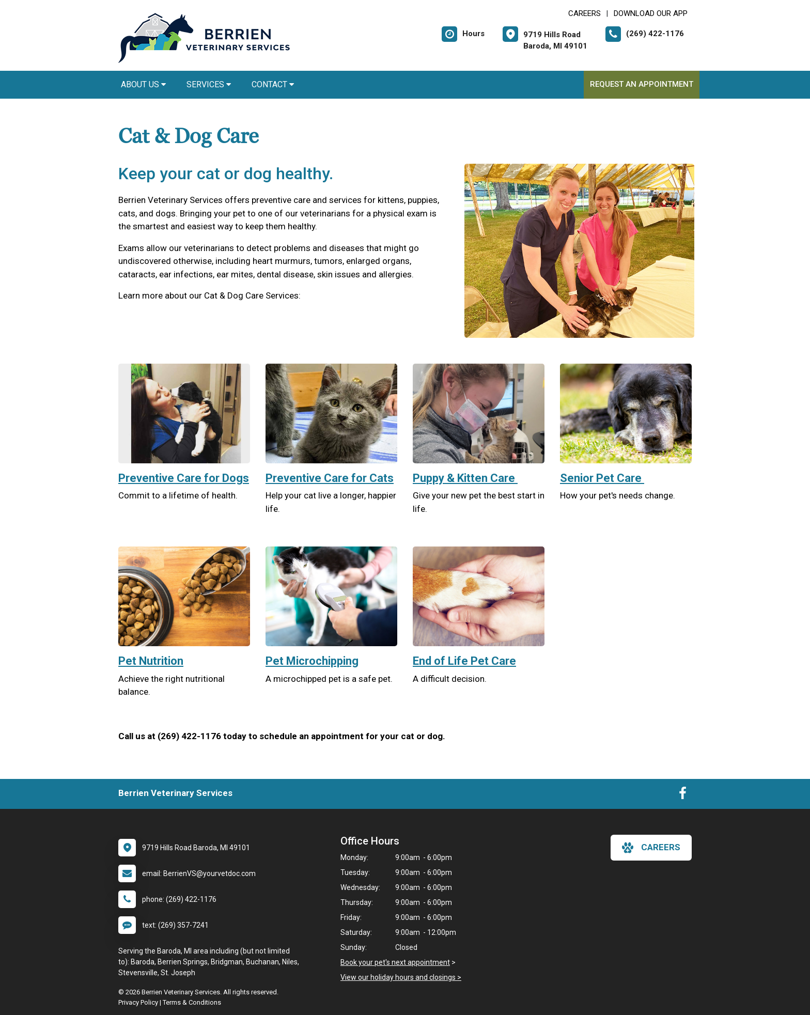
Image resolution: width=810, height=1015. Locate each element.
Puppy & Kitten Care (465, 478)
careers (651, 847)
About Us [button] (143, 84)
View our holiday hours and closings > (400, 977)
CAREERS (584, 13)
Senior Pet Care (602, 478)
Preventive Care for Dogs (183, 478)
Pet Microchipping (312, 660)
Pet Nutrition (150, 660)
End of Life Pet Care (464, 660)
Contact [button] (273, 84)
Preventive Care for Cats (330, 478)
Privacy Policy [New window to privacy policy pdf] (138, 1002)
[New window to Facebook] (683, 795)
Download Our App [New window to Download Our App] (651, 13)
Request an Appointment (641, 84)
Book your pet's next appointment (395, 962)
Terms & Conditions (192, 1002)
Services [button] (208, 84)
